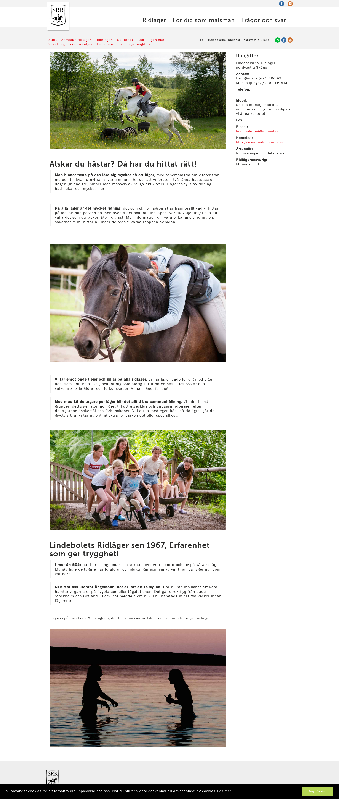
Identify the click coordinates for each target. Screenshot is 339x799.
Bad (141, 39)
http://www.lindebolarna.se (260, 142)
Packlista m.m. (110, 44)
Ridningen (104, 39)
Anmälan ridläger (76, 39)
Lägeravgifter (138, 44)
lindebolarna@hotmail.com (259, 131)
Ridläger (154, 19)
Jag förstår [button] (318, 791)
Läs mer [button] (224, 791)
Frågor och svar (263, 19)
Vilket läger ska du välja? (70, 44)
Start (52, 39)
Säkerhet (125, 39)
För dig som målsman (204, 19)
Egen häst (157, 39)
